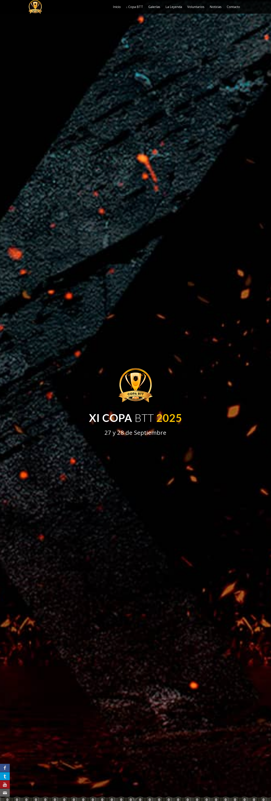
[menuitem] (116, 7)
